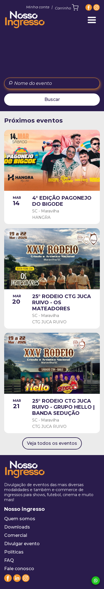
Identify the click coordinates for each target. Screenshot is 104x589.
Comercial (15, 535)
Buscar (52, 99)
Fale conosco (19, 568)
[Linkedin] (17, 580)
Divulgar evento (22, 543)
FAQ (9, 560)
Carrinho (66, 7)
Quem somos (19, 518)
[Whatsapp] (96, 580)
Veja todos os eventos (52, 443)
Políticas (14, 552)
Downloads (17, 527)
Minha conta (37, 7)
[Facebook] (88, 7)
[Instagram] (96, 7)
